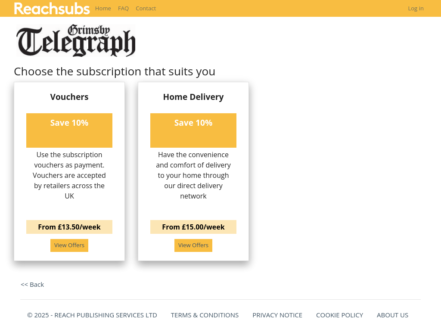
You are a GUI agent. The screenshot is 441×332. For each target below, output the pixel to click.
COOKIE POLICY (339, 314)
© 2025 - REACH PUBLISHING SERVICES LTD (92, 314)
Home (103, 8)
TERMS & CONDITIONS (205, 314)
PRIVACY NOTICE (277, 314)
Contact (146, 8)
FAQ (123, 8)
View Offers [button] (69, 245)
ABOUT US (392, 314)
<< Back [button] (32, 284)
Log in (416, 8)
